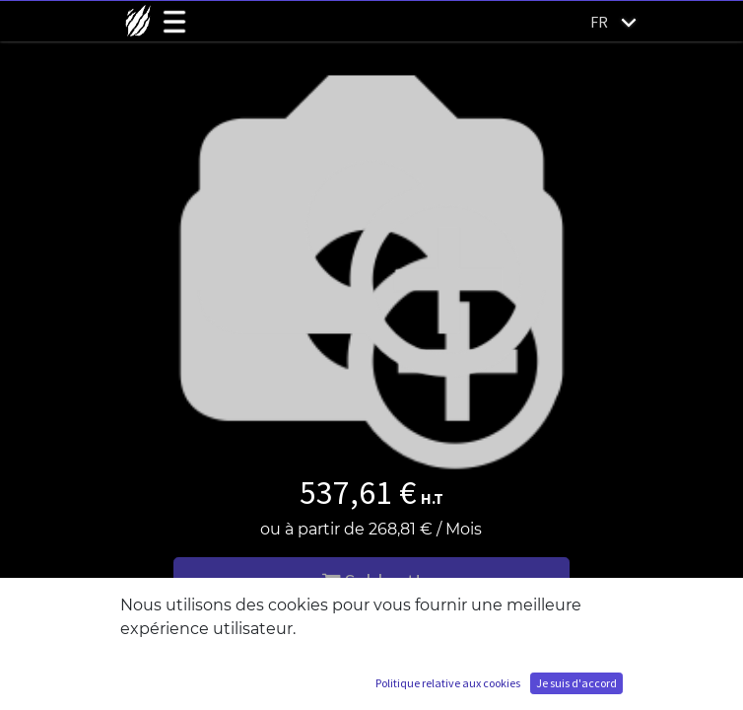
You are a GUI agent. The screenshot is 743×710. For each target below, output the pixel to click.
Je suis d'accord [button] (576, 682)
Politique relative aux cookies (447, 682)
